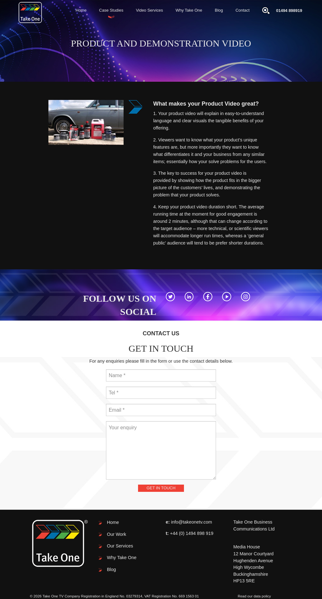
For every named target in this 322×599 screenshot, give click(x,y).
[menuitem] (81, 10)
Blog (219, 10)
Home (81, 10)
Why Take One (188, 10)
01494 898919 (289, 10)
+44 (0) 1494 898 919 (192, 533)
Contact (243, 10)
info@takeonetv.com (191, 522)
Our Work (116, 534)
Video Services (149, 10)
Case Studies (111, 10)
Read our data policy (254, 596)
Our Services (120, 545)
